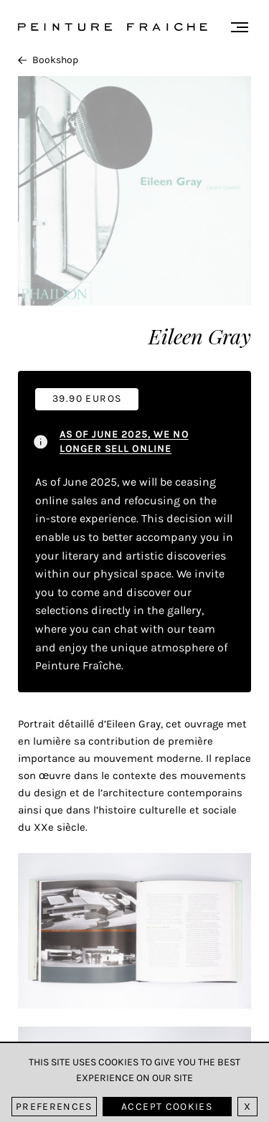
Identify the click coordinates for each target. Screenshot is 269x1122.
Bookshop (48, 60)
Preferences (54, 1106)
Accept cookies (166, 1106)
